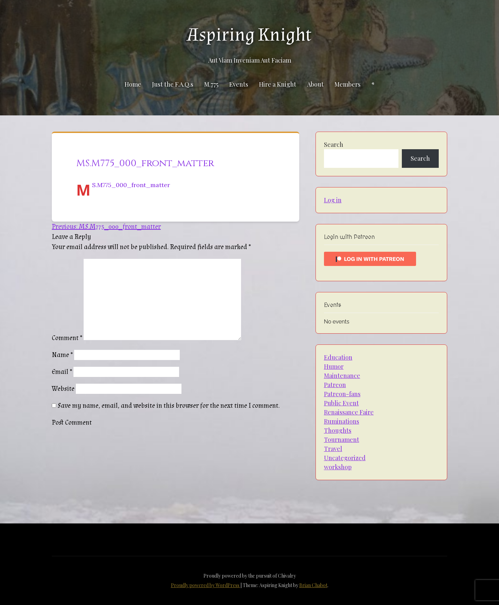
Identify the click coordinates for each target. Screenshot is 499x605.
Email (62, 371)
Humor (334, 366)
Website (63, 388)
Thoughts (337, 430)
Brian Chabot (313, 585)
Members (347, 84)
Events (238, 84)
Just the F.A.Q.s (172, 84)
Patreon (335, 385)
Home (133, 84)
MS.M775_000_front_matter (131, 185)
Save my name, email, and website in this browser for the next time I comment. (169, 405)
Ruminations (341, 421)
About (315, 84)
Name (62, 355)
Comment (67, 338)
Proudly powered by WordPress (205, 585)
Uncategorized (345, 458)
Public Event (341, 403)
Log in (333, 200)
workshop (338, 467)
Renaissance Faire (349, 412)
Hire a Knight (277, 84)
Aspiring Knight (249, 35)
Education (338, 357)
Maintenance (342, 376)
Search (333, 144)
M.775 (211, 84)
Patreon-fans (342, 394)
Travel (333, 449)
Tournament (341, 439)
